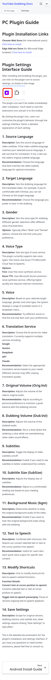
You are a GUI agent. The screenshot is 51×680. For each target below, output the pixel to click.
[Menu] (46, 4)
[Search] (41, 3)
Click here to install (11, 44)
